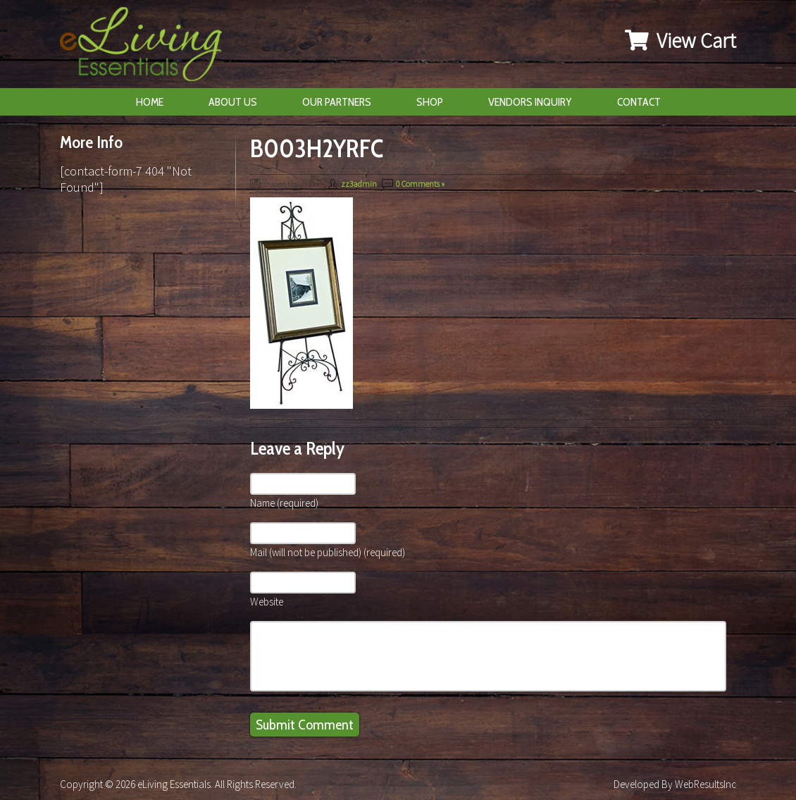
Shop (429, 102)
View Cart (680, 40)
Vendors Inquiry (530, 102)
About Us (233, 102)
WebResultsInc (705, 784)
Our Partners (336, 102)
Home (149, 102)
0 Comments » (420, 183)
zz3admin (359, 183)
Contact (639, 102)
